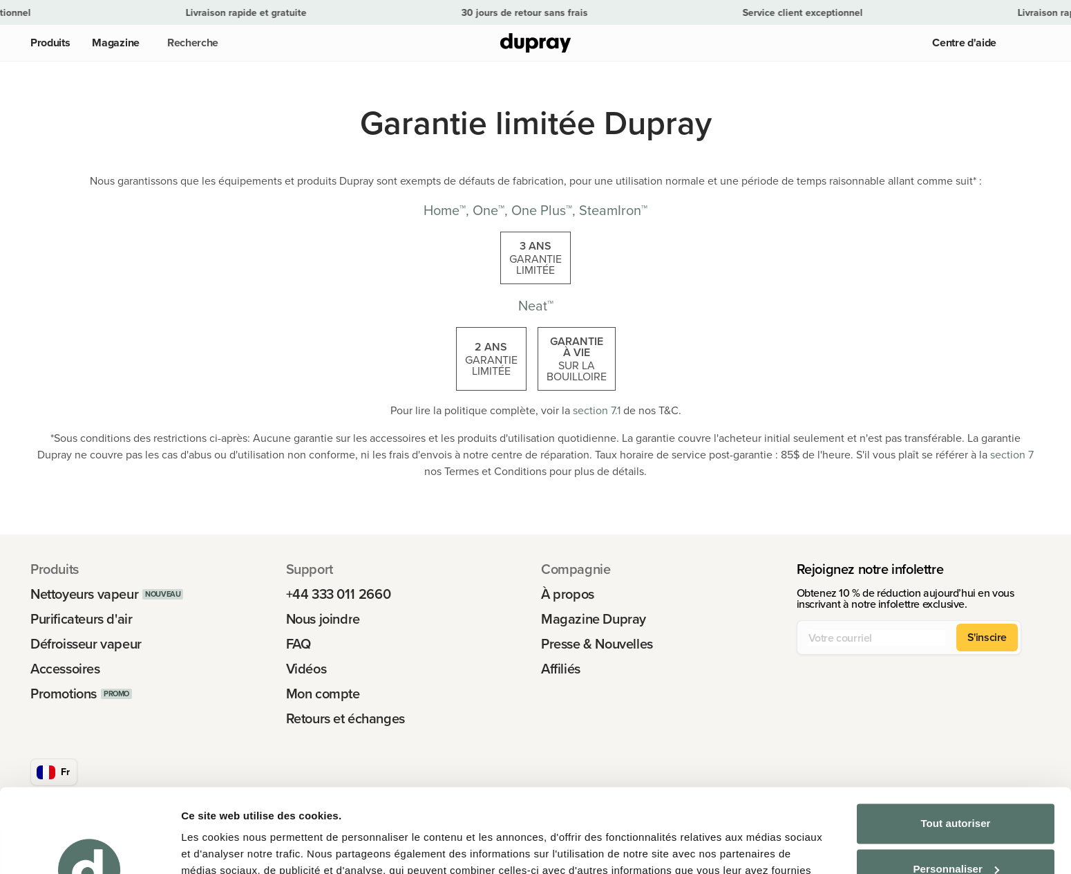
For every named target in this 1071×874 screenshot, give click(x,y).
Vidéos (306, 669)
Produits (50, 42)
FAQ (298, 644)
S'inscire (987, 637)
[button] (190, 43)
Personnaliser (956, 790)
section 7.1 (596, 410)
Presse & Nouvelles (597, 644)
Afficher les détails (227, 847)
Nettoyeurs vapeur (84, 594)
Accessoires (65, 669)
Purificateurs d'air (81, 619)
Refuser (956, 836)
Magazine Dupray (593, 619)
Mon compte (323, 693)
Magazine (115, 42)
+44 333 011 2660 (338, 594)
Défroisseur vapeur (86, 644)
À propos (567, 594)
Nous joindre (323, 619)
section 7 (1012, 454)
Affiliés (560, 669)
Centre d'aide (964, 42)
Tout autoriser (955, 745)
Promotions (63, 693)
